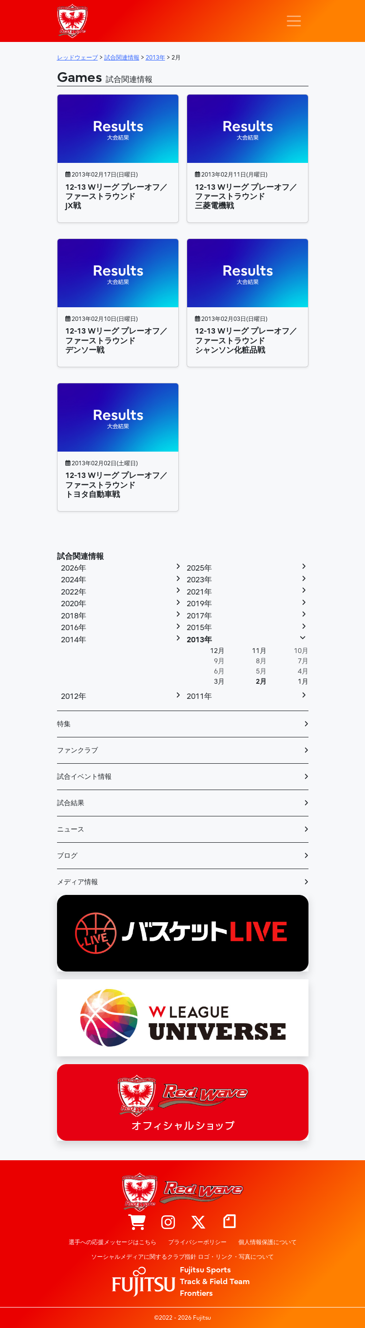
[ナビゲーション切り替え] (293, 21)
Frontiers (196, 1293)
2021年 (199, 592)
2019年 (199, 603)
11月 (259, 651)
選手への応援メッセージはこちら (112, 1242)
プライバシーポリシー (197, 1242)
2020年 (73, 603)
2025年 (199, 568)
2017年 (199, 616)
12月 (217, 651)
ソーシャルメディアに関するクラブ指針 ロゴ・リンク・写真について (182, 1256)
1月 (303, 681)
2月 (261, 681)
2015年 (199, 627)
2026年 (73, 568)
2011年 (199, 696)
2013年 (199, 639)
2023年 (199, 579)
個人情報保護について (267, 1242)
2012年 (73, 696)
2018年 (73, 616)
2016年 (73, 627)
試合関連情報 (80, 556)
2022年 (73, 592)
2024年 (73, 579)
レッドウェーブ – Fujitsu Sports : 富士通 (72, 21)
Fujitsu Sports (205, 1270)
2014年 (73, 639)
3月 (219, 681)
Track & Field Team (215, 1281)
